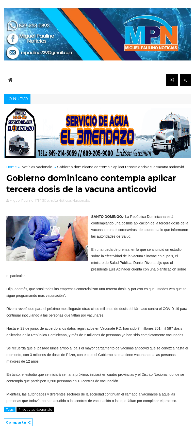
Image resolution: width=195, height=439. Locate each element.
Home (11, 167)
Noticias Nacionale (37, 167)
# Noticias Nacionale (35, 409)
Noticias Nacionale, (74, 200)
